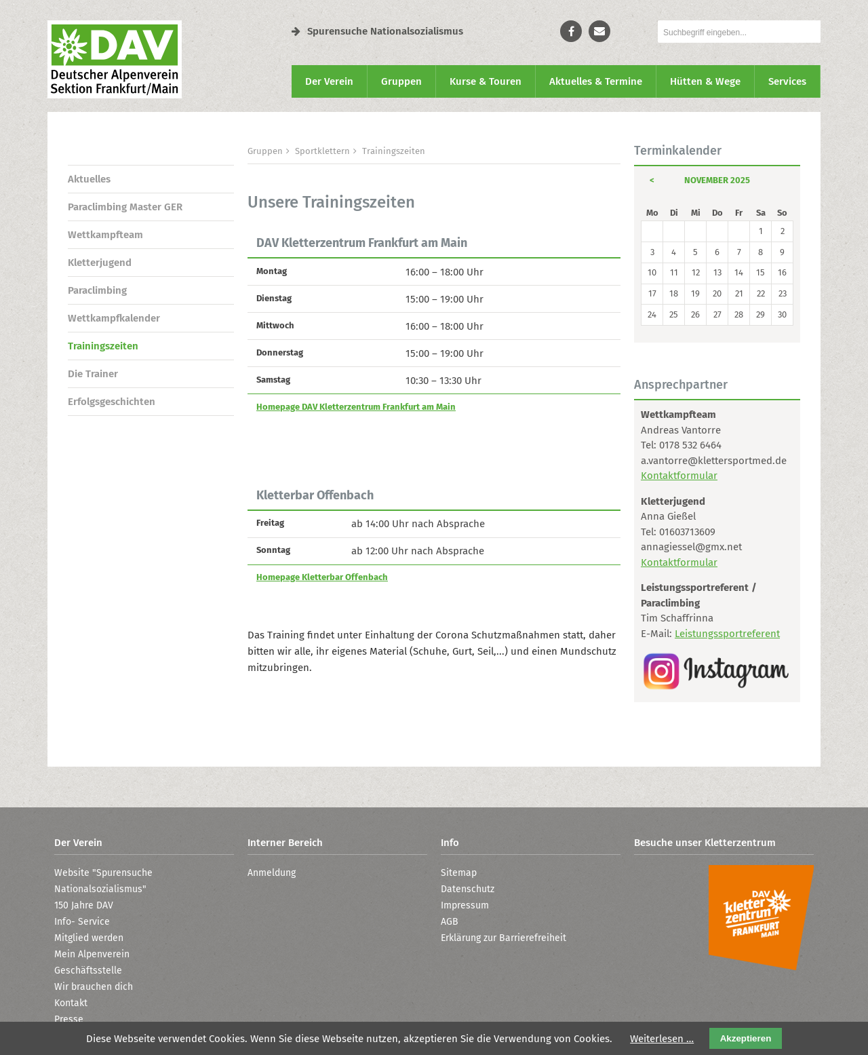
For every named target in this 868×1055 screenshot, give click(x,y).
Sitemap (459, 873)
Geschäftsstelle (88, 970)
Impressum (465, 905)
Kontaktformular (679, 475)
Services (787, 81)
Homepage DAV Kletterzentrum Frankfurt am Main (356, 407)
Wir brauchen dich (93, 987)
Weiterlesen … (662, 1039)
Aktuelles (89, 179)
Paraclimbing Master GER (125, 207)
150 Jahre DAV (83, 905)
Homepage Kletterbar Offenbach (322, 577)
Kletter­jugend (100, 262)
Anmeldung (272, 873)
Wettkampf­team (105, 235)
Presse (68, 1019)
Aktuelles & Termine (595, 81)
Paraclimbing (97, 290)
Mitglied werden (88, 938)
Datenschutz (467, 889)
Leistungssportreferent (727, 634)
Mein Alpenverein (92, 954)
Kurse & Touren (485, 81)
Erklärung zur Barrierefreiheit (503, 938)
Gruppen (401, 81)
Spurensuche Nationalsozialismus (377, 31)
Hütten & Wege (705, 81)
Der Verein (329, 81)
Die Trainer (93, 374)
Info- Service (82, 921)
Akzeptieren (746, 1038)
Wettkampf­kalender (114, 318)
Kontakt (70, 1003)
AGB (449, 921)
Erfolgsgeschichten (111, 402)
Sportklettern (322, 151)
